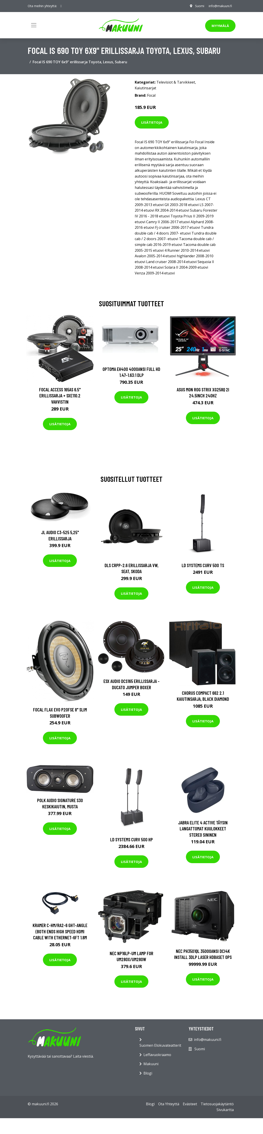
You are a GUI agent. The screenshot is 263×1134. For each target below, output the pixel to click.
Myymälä (220, 25)
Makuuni (150, 1063)
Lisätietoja (151, 122)
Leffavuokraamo (157, 1054)
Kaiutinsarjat (145, 88)
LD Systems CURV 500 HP (131, 839)
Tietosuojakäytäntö (217, 1103)
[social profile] (61, 6)
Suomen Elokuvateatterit (160, 1045)
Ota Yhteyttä (168, 1103)
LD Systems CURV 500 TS (203, 565)
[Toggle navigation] (34, 25)
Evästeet (190, 1103)
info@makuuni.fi (220, 6)
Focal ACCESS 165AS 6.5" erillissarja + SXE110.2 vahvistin (60, 396)
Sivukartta (225, 1109)
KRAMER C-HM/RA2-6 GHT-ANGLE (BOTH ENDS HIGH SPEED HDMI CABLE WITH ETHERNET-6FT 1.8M (60, 931)
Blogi (147, 1073)
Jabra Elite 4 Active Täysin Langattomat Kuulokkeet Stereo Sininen (203, 829)
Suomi (199, 6)
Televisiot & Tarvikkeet (175, 82)
